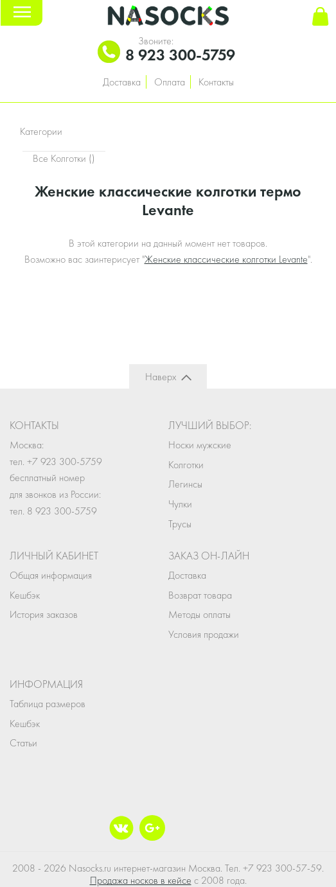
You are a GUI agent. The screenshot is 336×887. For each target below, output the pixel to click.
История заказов (44, 614)
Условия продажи (203, 634)
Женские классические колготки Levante (226, 259)
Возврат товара (200, 595)
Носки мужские (199, 445)
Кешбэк (25, 595)
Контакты (216, 82)
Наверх (160, 376)
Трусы (179, 524)
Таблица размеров (47, 703)
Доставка (122, 82)
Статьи (23, 743)
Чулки (180, 504)
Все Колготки (64, 158)
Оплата (169, 82)
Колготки (186, 464)
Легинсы (185, 484)
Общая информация (51, 575)
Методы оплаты (199, 614)
